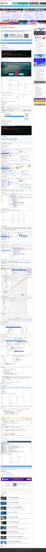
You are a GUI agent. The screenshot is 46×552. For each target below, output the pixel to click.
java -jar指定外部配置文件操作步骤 (39, 79)
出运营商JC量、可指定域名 (4, 13)
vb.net (5, 7)
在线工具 (13, 0)
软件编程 (5, 25)
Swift (23, 7)
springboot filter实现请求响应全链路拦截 (12, 497)
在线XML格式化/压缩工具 (38, 88)
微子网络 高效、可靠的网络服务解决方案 (28, 17)
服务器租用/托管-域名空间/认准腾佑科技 (40, 18)
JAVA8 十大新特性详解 (38, 47)
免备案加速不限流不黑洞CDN (27, 14)
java (17, 7)
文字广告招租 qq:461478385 (15, 13)
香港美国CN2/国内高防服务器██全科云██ (6, 19)
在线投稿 (32, 549)
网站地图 (26, 549)
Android (20, 7)
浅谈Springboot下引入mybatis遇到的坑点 (13, 502)
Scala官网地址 (3, 59)
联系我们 (20, 549)
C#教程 (1, 7)
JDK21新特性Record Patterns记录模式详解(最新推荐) (14, 507)
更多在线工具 (36, 96)
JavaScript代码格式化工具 (38, 87)
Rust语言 (15, 7)
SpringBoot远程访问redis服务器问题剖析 (39, 78)
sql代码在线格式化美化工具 (38, 90)
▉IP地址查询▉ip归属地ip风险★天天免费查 (17, 15)
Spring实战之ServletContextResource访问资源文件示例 (15, 536)
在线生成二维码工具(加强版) (38, 95)
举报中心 (37, 0)
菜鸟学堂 (1, 0)
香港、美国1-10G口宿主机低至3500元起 (28, 16)
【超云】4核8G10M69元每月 (15, 18)
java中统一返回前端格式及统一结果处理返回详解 (13, 541)
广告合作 (17, 549)
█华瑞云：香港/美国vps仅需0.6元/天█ (28, 18)
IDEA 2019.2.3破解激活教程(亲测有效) (40, 52)
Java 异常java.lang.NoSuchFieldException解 (40, 73)
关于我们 (14, 549)
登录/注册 (33, 0)
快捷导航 (44, 0)
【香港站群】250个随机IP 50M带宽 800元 (17, 16)
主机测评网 (9, 0)
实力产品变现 (2, 15)
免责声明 (23, 549)
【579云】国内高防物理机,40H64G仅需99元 (6, 16)
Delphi (12, 7)
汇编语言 (31, 7)
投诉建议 (29, 549)
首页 (3, 25)
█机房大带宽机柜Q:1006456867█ (39, 14)
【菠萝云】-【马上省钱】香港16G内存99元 (6, 14)
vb (3, 7)
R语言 (33, 7)
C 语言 (7, 7)
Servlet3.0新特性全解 (37, 72)
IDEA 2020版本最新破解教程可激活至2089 (40, 46)
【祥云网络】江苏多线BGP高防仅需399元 (40, 17)
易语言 (28, 7)
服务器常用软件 (5, 0)
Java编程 (10, 7)
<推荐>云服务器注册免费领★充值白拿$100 (40, 13)
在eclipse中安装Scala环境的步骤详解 (7, 473)
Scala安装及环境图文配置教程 (6, 472)
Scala (25, 7)
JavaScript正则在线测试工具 (38, 94)
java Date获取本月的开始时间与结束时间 (12, 531)
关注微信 (41, 0)
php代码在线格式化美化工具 (38, 89)
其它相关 (36, 7)
